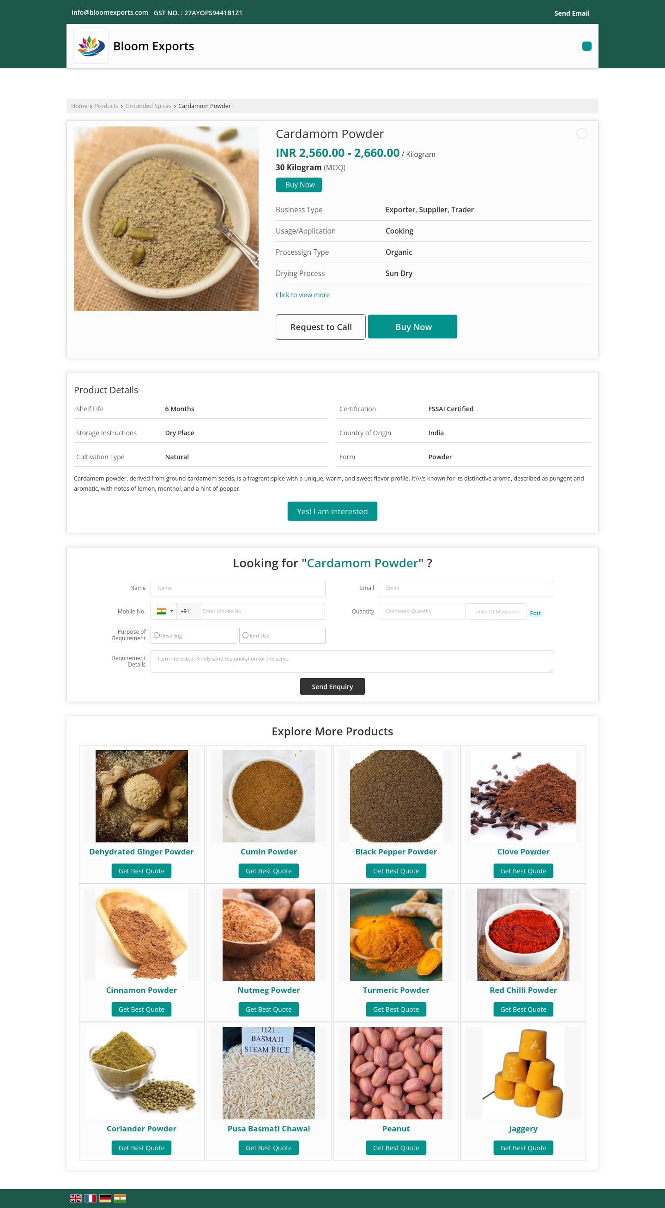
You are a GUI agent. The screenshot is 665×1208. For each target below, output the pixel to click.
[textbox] (497, 611)
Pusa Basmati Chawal (269, 1128)
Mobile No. (132, 611)
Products (106, 106)
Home (79, 106)
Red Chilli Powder (523, 990)
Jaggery (523, 1128)
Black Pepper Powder (396, 851)
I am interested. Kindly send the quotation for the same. (352, 661)
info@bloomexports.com (110, 12)
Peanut (396, 1128)
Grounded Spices (148, 106)
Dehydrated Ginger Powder (141, 851)
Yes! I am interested (332, 511)
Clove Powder (523, 851)
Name (138, 588)
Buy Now (300, 185)
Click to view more (303, 294)
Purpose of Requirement (128, 635)
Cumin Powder (269, 851)
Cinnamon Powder (141, 990)
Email (367, 588)
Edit (535, 613)
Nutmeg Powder (268, 990)
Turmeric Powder (396, 990)
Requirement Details (128, 661)
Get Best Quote (142, 870)
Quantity (363, 611)
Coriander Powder (141, 1128)
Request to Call (321, 326)
